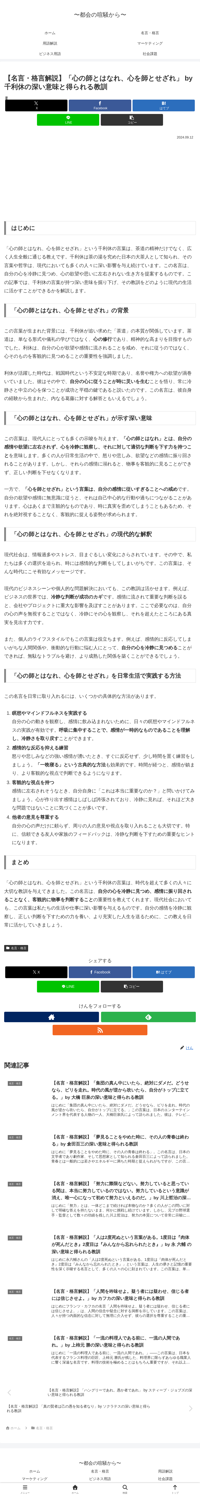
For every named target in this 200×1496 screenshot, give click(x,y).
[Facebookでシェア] (100, 105)
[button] (132, 120)
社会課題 (165, 1479)
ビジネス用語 (100, 1479)
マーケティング (34, 1479)
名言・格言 (16, 948)
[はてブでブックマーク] (164, 105)
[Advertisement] (100, 179)
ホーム (34, 1471)
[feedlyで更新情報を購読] (148, 1017)
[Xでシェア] (36, 105)
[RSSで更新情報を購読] (100, 1030)
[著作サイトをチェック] (51, 1017)
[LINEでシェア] (68, 120)
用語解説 (165, 1471)
